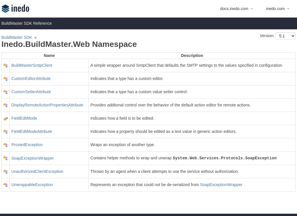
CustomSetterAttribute (31, 91)
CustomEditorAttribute (31, 78)
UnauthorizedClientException (37, 171)
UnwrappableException (32, 184)
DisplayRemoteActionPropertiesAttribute (47, 105)
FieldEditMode (24, 118)
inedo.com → (278, 8)
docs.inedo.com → (237, 8)
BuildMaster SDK (16, 37)
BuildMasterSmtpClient (31, 65)
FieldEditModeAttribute (31, 131)
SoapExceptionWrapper (32, 158)
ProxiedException (27, 144)
